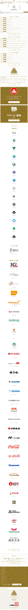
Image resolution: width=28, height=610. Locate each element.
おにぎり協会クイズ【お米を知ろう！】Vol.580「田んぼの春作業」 (6, 58)
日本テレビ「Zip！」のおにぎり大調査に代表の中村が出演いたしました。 (7, 18)
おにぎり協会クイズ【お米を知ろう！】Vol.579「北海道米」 (5, 60)
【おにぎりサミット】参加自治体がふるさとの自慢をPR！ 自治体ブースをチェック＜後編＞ (8, 62)
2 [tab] (13, 14)
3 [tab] (14, 14)
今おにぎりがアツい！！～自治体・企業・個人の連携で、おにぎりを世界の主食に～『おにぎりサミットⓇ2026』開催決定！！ (11, 47)
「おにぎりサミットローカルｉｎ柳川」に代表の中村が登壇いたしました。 (7, 26)
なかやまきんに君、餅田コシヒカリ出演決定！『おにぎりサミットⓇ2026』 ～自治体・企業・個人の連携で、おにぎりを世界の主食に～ (12, 45)
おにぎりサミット (11, 37)
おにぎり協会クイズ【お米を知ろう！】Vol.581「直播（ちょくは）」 (6, 56)
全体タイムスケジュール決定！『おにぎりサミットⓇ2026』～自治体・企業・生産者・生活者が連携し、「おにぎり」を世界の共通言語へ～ (13, 43)
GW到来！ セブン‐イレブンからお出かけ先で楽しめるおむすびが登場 (6, 54)
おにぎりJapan (12, 52)
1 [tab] (11, 14)
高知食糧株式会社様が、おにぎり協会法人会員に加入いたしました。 (6, 24)
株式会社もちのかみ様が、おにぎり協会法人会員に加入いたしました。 (6, 22)
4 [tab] (16, 14)
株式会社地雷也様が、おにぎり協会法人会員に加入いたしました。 (6, 20)
